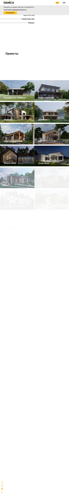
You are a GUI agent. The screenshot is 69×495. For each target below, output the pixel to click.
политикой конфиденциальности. (15, 9)
